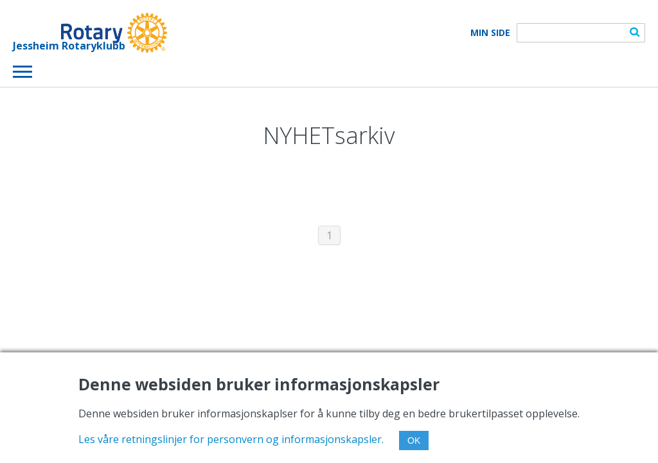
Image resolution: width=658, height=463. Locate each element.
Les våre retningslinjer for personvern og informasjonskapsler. (231, 439)
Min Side (490, 32)
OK (413, 440)
